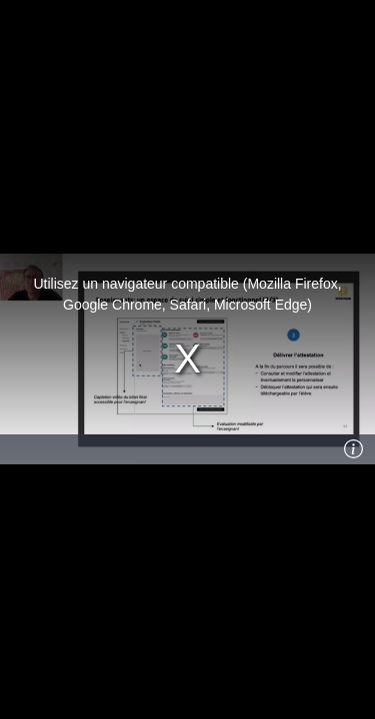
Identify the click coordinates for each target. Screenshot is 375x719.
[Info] (354, 449)
